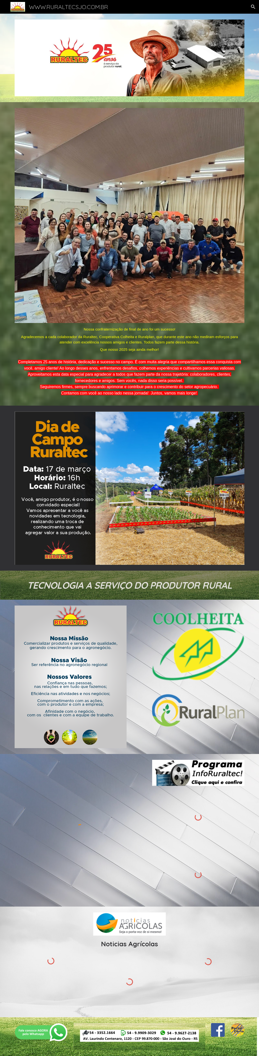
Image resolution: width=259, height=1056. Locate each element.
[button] (253, 7)
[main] (129, 339)
